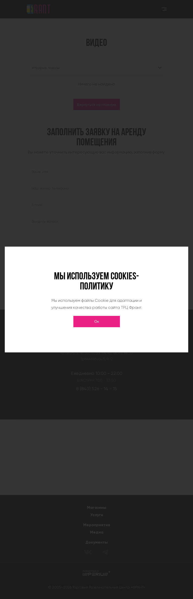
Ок (96, 321)
